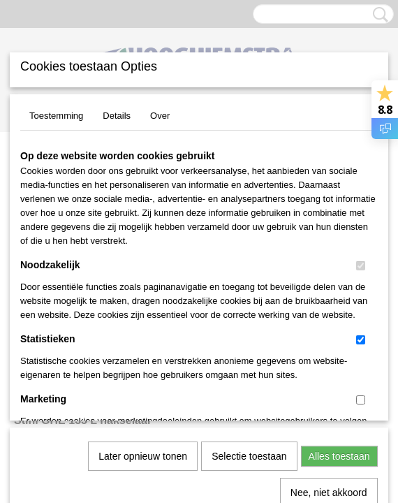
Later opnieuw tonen (142, 301)
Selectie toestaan (249, 301)
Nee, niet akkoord (328, 337)
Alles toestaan (339, 301)
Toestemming (56, 115)
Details (117, 115)
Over (160, 115)
